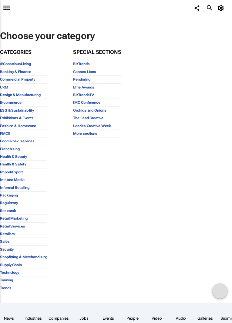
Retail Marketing (13, 218)
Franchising (10, 149)
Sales (5, 241)
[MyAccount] (221, 7)
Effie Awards (83, 87)
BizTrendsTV (83, 95)
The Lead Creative (88, 118)
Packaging (9, 195)
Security (7, 249)
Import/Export (11, 172)
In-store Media (12, 180)
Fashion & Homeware (18, 126)
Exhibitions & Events (17, 118)
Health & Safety (13, 164)
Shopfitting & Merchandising (23, 257)
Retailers (7, 234)
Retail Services (12, 226)
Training (6, 280)
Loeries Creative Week (92, 126)
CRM (4, 87)
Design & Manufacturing (20, 95)
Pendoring (81, 79)
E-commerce (11, 102)
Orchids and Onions (89, 110)
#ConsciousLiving (15, 64)
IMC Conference (86, 102)
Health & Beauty (13, 157)
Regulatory (9, 203)
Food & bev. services (17, 141)
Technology (9, 272)
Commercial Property (17, 79)
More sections (85, 133)
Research (8, 211)
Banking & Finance (15, 72)
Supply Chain (11, 265)
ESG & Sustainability (17, 110)
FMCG (5, 133)
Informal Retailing (14, 188)
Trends (5, 288)
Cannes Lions (84, 72)
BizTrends (81, 64)
